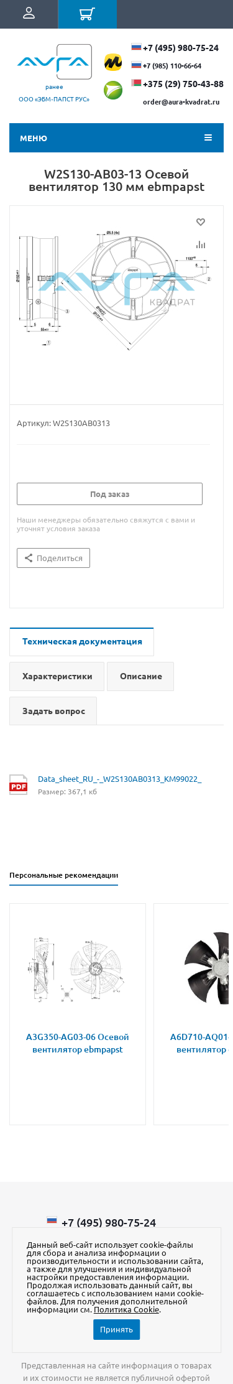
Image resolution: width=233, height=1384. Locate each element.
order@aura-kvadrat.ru (181, 101)
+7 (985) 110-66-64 (172, 65)
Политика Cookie (126, 1309)
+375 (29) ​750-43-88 (183, 83)
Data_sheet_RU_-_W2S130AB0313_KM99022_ (119, 778)
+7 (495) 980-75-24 (181, 47)
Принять (116, 1329)
